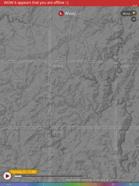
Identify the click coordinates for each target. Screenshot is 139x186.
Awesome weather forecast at (99, 179)
